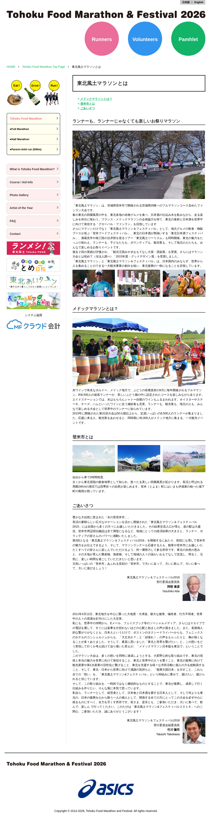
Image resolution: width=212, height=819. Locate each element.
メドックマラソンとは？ (94, 99)
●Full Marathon (19, 129)
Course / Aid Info (21, 182)
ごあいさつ (86, 108)
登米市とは (86, 103)
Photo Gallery (19, 195)
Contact (15, 233)
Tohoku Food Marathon (26, 118)
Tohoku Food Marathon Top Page (43, 66)
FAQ (13, 221)
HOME (11, 66)
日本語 (186, 2)
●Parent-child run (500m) (25, 149)
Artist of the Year (21, 208)
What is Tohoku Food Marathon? (32, 169)
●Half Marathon (19, 139)
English (198, 2)
